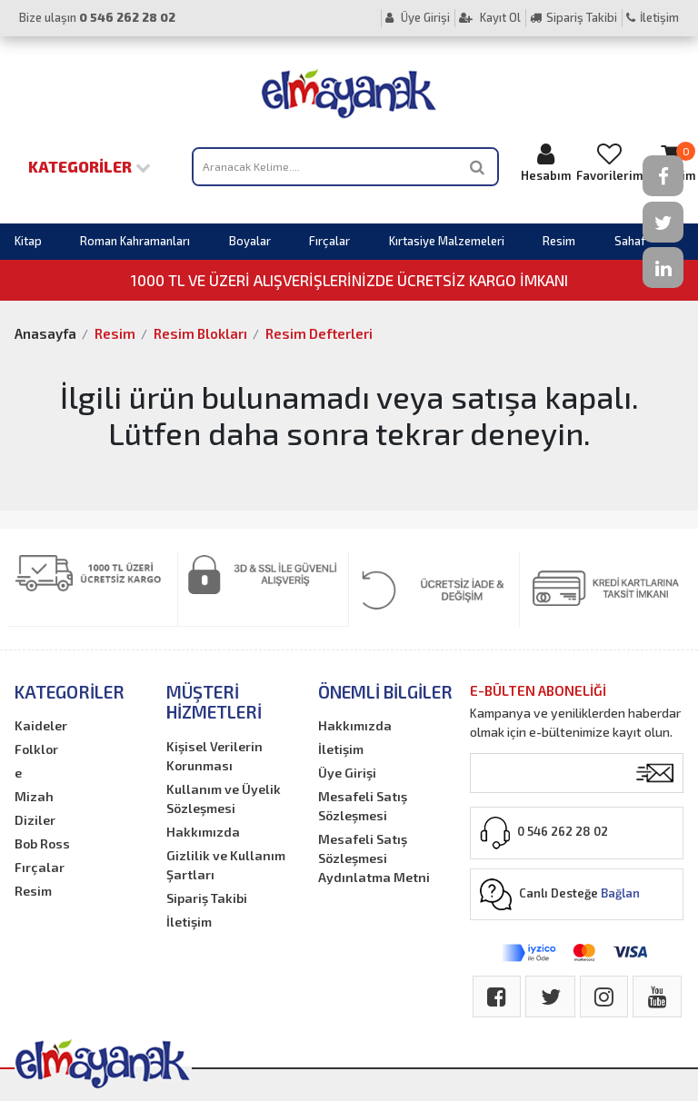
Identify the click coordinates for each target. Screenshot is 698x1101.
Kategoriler (89, 166)
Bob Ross (42, 843)
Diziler (35, 820)
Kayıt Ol (490, 17)
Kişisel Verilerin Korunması (214, 756)
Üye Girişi (417, 17)
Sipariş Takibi (573, 17)
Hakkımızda (203, 831)
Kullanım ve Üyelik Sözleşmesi (223, 798)
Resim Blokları (200, 333)
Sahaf (629, 240)
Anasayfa (45, 333)
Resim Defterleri (319, 333)
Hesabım (546, 162)
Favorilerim (609, 162)
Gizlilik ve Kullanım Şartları (225, 865)
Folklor (36, 749)
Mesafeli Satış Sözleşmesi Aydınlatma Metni (374, 858)
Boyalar (250, 240)
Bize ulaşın (97, 17)
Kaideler (41, 725)
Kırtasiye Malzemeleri (446, 240)
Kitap (28, 240)
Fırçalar (329, 240)
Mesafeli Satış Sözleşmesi (362, 806)
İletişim (652, 17)
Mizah (34, 796)
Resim (559, 240)
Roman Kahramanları (135, 240)
